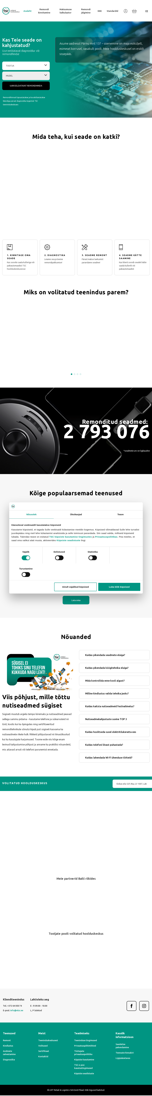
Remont (7, 1041)
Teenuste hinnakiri (125, 1053)
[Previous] (70, 916)
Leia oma (76, 601)
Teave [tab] (120, 522)
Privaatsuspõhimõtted (85, 1046)
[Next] (82, 916)
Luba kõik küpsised (119, 578)
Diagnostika (9, 1060)
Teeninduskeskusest (48, 1041)
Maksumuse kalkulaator (66, 11)
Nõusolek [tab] (31, 522)
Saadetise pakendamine (122, 1046)
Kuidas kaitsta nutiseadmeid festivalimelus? (109, 706)
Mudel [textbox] (9, 76)
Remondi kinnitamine (44, 11)
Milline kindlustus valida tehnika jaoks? (107, 694)
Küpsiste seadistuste (68, 548)
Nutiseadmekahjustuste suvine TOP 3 (106, 719)
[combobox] (26, 66)
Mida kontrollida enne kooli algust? (105, 681)
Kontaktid (43, 1057)
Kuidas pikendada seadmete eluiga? (105, 655)
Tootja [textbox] (10, 66)
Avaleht (27, 11)
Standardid (112, 11)
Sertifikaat (43, 1052)
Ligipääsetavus (123, 1058)
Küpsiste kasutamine (84, 1060)
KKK (100, 11)
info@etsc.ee (16, 1011)
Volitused (43, 1046)
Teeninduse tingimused (85, 1041)
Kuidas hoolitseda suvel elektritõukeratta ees (110, 732)
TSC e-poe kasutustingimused (83, 1067)
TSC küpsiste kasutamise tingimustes (70, 545)
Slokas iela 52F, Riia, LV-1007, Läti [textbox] (104, 784)
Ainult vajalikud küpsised (75, 578)
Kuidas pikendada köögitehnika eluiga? (106, 668)
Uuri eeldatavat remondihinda (26, 86)
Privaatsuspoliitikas (106, 545)
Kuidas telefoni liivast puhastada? (104, 745)
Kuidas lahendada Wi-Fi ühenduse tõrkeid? (108, 758)
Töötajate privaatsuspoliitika (83, 1053)
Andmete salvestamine (9, 1053)
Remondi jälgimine (86, 11)
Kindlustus (8, 1046)
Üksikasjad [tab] (76, 522)
